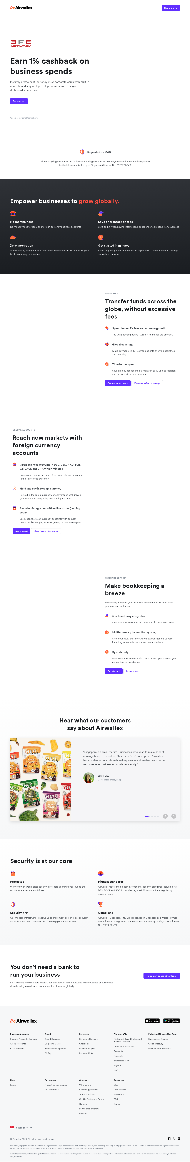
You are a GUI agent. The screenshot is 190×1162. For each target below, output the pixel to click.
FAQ (116, 1105)
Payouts (117, 1071)
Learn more (135, 676)
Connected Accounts (124, 1052)
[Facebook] (169, 1144)
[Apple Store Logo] (152, 1026)
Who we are (85, 1090)
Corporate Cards (52, 1049)
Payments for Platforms (159, 1054)
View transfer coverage (150, 385)
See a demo (170, 7)
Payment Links (86, 1059)
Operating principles (88, 1095)
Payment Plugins (87, 1054)
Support (117, 1109)
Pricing (13, 1090)
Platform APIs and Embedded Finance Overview (128, 1046)
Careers (83, 1109)
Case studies (120, 1095)
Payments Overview (88, 1044)
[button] (165, 821)
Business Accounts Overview (24, 1044)
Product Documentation (56, 1090)
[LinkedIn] (179, 1144)
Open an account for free (162, 979)
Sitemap (50, 1144)
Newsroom (119, 1100)
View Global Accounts (48, 535)
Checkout (83, 1049)
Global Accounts (18, 1049)
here (35, 117)
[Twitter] (174, 1144)
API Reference (52, 1095)
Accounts (118, 1057)
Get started (19, 101)
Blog (116, 1090)
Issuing (117, 1076)
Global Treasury (155, 1049)
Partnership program (89, 1114)
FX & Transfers (17, 1054)
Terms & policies (87, 1100)
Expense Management (55, 1054)
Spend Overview (52, 1044)
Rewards (83, 1119)
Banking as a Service (158, 1044)
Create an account (117, 385)
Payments (118, 1061)
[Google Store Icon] (171, 1026)
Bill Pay (48, 1059)
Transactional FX (121, 1066)
